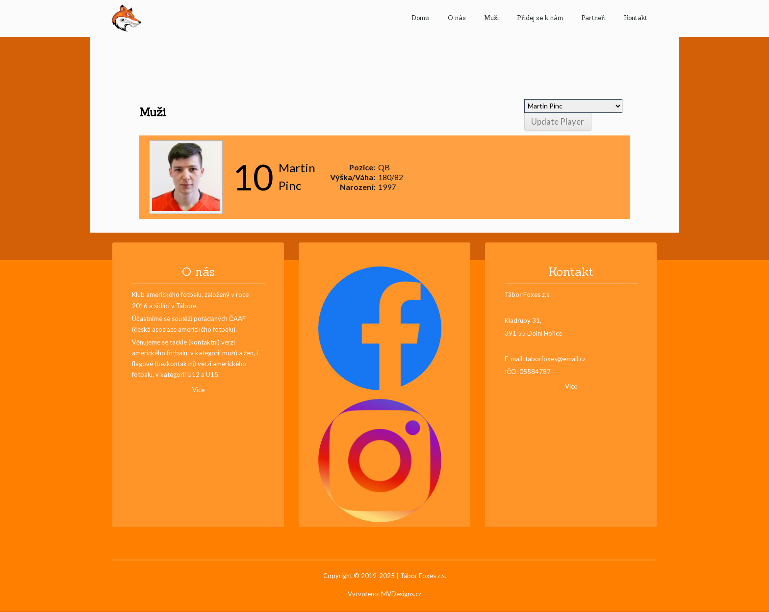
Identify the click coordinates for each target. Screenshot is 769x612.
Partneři (593, 18)
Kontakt (635, 18)
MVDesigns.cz (401, 594)
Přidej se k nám (540, 18)
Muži (491, 18)
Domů (420, 18)
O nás (457, 18)
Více (198, 390)
